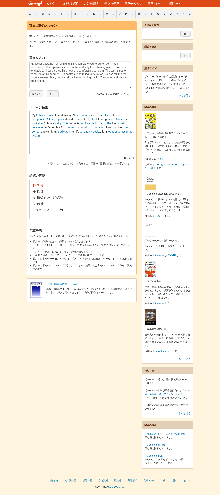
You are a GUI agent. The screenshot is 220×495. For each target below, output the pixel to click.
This (65, 123)
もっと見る (185, 359)
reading (87, 131)
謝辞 (164, 480)
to (97, 115)
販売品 (118, 480)
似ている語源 (111, 3)
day (59, 123)
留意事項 (132, 480)
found (111, 131)
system (36, 135)
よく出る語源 (91, 3)
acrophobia (38, 119)
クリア (52, 94)
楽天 (153, 168)
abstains (49, 115)
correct (36, 131)
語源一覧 (87, 480)
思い (175, 480)
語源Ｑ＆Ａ (174, 3)
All (48, 119)
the (93, 119)
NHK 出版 (160, 164)
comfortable (87, 123)
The (109, 123)
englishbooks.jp (163, 351)
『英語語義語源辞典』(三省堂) (61, 283)
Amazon (173, 164)
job (102, 127)
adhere (78, 119)
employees (57, 119)
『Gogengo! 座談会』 (156, 444)
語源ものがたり (133, 3)
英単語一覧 (70, 480)
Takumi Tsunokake (117, 487)
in (104, 123)
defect (121, 131)
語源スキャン (155, 3)
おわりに (188, 480)
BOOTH (159, 216)
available (37, 123)
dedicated (64, 131)
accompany (83, 115)
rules (110, 119)
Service (119, 119)
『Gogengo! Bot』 (154, 455)
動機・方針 (150, 480)
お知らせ (53, 480)
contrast (72, 127)
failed (87, 127)
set (122, 123)
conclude (37, 127)
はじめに (52, 3)
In (65, 127)
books (96, 131)
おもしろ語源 (70, 3)
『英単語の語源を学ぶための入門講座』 (166, 433)
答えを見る (185, 95)
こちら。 (162, 158)
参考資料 (103, 480)
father (39, 115)
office (107, 115)
